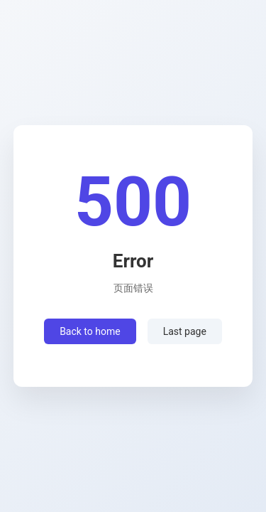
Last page (184, 331)
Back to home (90, 331)
